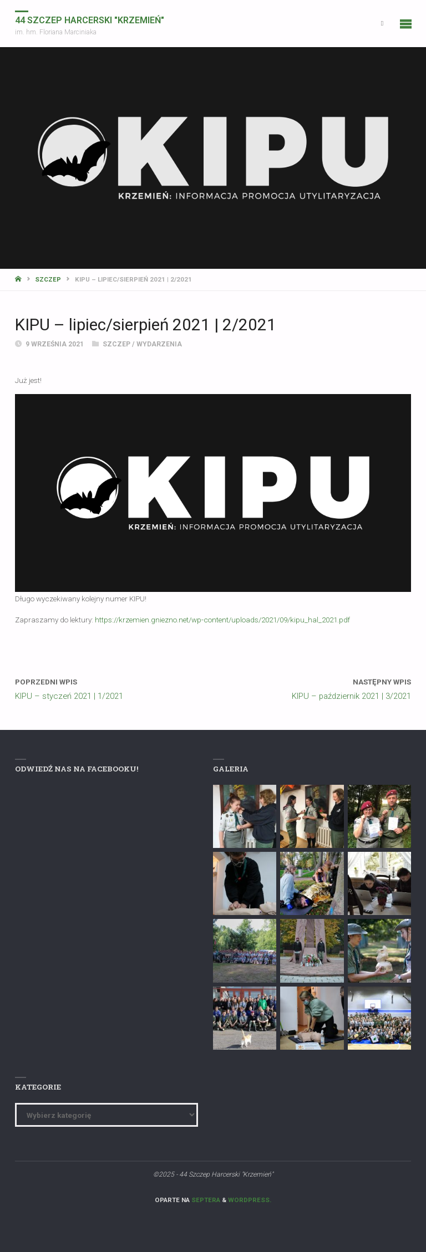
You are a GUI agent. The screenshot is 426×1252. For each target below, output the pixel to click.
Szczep (48, 279)
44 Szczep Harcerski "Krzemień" (89, 20)
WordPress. (249, 1200)
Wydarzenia (159, 344)
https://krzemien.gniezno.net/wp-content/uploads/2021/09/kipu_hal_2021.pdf (222, 619)
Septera (205, 1200)
